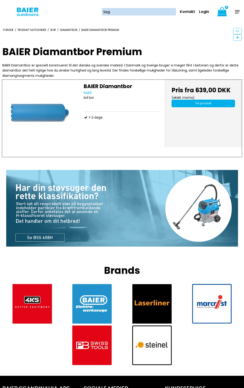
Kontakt (187, 11)
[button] (237, 31)
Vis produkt (203, 103)
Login (204, 11)
